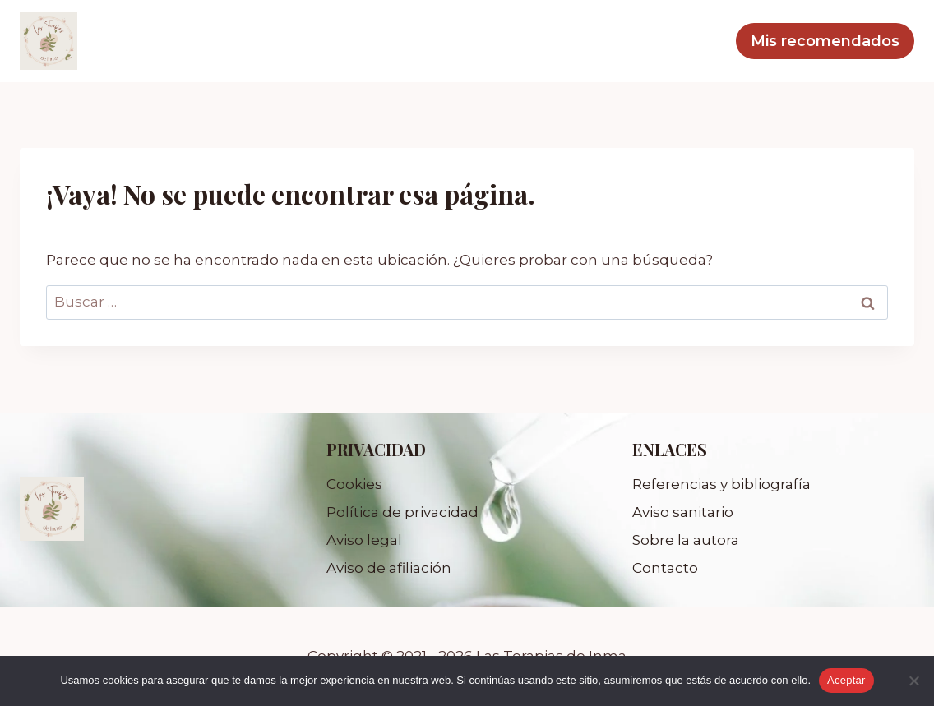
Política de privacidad (402, 512)
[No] (913, 680)
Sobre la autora (685, 540)
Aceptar (846, 680)
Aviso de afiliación (388, 568)
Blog (698, 41)
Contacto (665, 568)
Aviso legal (364, 540)
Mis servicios (604, 41)
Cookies (354, 484)
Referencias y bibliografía (721, 484)
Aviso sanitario (682, 512)
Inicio (507, 41)
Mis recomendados (825, 41)
